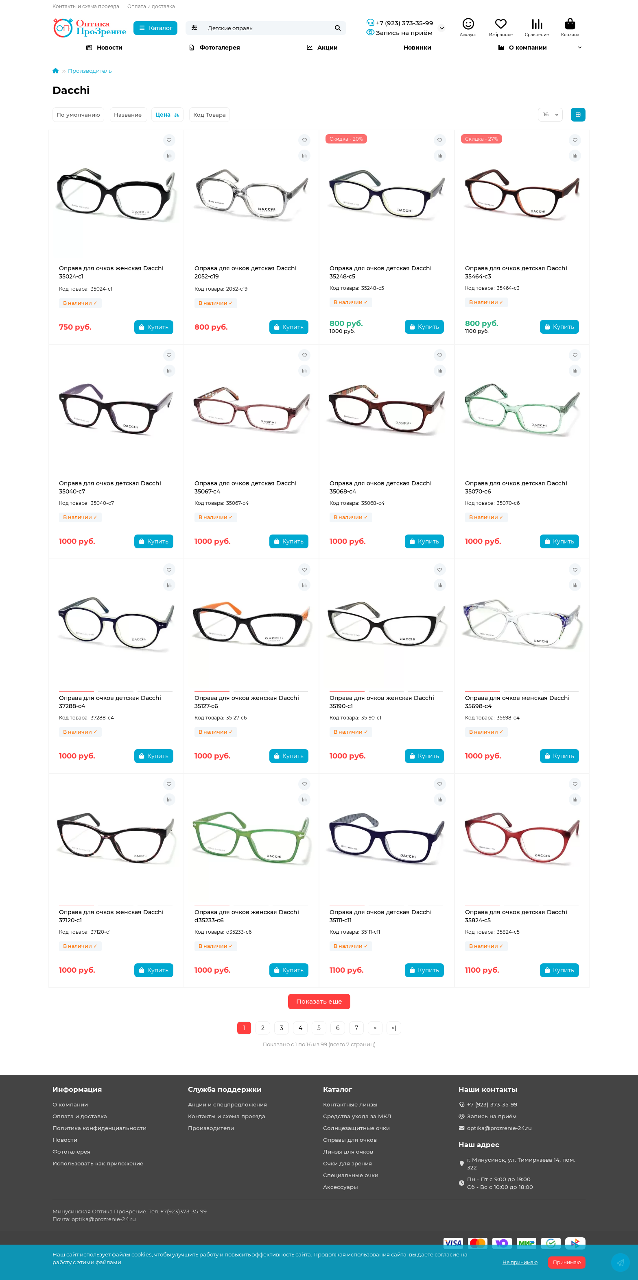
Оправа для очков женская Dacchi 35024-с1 (111, 272)
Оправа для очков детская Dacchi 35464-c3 (516, 272)
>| (393, 1028)
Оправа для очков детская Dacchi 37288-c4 (110, 702)
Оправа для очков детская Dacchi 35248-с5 (381, 272)
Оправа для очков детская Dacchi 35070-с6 (516, 487)
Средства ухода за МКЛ (357, 1116)
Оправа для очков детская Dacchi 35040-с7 (110, 487)
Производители (211, 1128)
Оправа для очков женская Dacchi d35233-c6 (246, 916)
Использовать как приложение (97, 1163)
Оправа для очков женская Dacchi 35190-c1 (382, 702)
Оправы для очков (350, 1140)
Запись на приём (399, 32)
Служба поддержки (225, 1089)
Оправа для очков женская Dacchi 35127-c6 (246, 702)
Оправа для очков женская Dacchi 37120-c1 (111, 916)
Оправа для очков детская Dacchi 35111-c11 (381, 916)
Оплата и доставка (151, 6)
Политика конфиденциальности (99, 1128)
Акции (322, 47)
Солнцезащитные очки (356, 1128)
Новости (103, 47)
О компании (522, 47)
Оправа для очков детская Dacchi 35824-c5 (516, 916)
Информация (77, 1089)
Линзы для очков (348, 1151)
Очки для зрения (347, 1163)
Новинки (417, 47)
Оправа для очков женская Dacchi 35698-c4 (517, 702)
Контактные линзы (350, 1104)
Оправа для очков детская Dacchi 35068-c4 (381, 487)
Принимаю (567, 1262)
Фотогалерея (214, 47)
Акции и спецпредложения (227, 1104)
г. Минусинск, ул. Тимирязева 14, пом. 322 (521, 1163)
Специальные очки (350, 1175)
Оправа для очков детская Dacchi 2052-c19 (245, 272)
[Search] (275, 28)
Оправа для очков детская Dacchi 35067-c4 (245, 487)
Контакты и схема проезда (85, 6)
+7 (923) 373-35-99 (399, 23)
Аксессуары (340, 1187)
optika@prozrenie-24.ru (499, 1128)
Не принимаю (520, 1262)
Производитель (89, 70)
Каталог (337, 1089)
